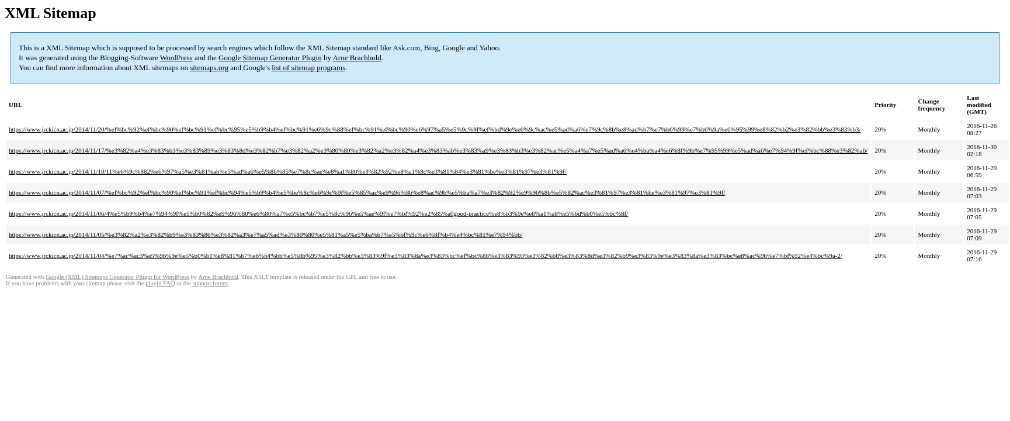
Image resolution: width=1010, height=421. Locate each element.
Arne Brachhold (356, 57)
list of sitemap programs (308, 67)
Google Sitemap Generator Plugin (270, 57)
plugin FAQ (160, 283)
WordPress (176, 57)
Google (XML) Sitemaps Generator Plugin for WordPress (117, 277)
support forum (210, 283)
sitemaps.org (209, 67)
